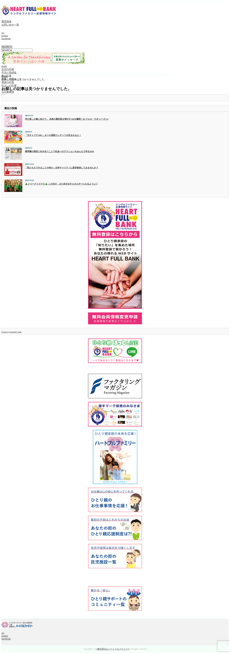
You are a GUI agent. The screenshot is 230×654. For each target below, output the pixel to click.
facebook (6, 38)
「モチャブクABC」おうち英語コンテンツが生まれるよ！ (53, 135)
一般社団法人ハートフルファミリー (112, 649)
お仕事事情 (7, 92)
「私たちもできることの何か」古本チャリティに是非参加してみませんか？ (61, 167)
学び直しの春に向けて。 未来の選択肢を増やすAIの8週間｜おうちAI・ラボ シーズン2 (67, 119)
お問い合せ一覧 (10, 24)
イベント (6, 88)
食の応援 (6, 75)
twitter (4, 35)
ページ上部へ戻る (222, 646)
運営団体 (6, 21)
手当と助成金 (9, 72)
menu (4, 66)
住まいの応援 (9, 85)
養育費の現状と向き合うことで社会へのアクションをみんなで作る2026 (59, 151)
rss (2, 33)
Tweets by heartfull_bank (11, 332)
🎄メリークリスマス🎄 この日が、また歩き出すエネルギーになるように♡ (61, 184)
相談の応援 (7, 82)
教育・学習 (7, 79)
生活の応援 (7, 69)
